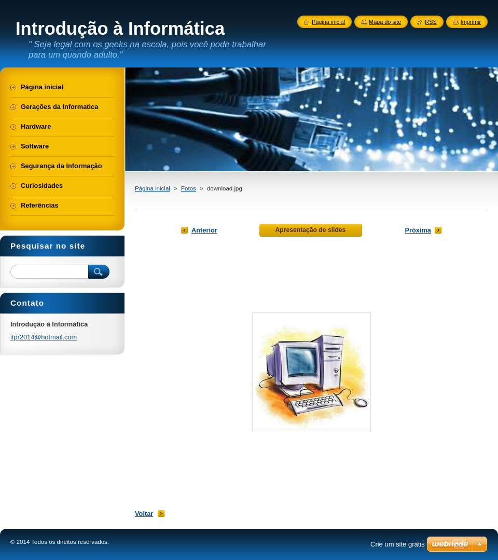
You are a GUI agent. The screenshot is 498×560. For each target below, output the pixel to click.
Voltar (144, 513)
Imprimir (471, 22)
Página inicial (152, 188)
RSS (430, 22)
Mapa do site (385, 22)
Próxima (418, 230)
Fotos (188, 188)
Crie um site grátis (397, 544)
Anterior (204, 230)
